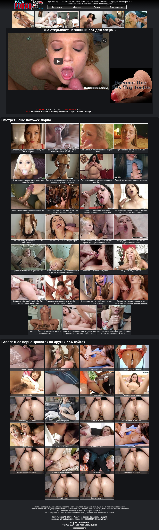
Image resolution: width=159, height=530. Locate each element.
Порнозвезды (116, 7)
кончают (44, 111)
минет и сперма (68, 111)
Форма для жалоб (79, 522)
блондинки (35, 111)
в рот (51, 111)
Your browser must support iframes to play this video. (58, 70)
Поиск (97, 7)
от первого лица (83, 111)
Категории (57, 7)
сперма (57, 111)
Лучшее (77, 7)
